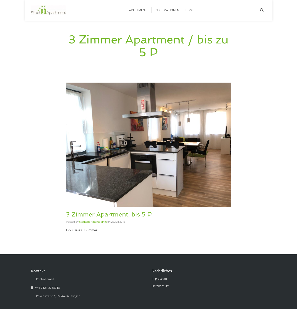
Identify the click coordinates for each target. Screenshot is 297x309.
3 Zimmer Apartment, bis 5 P (109, 214)
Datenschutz (160, 286)
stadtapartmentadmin (93, 222)
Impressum (159, 278)
